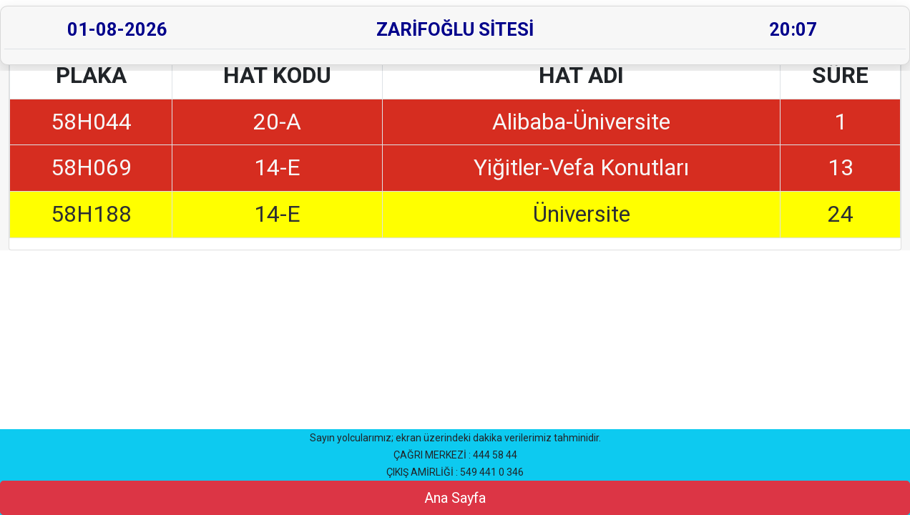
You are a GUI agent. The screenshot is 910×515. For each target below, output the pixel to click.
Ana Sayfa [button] (455, 497)
